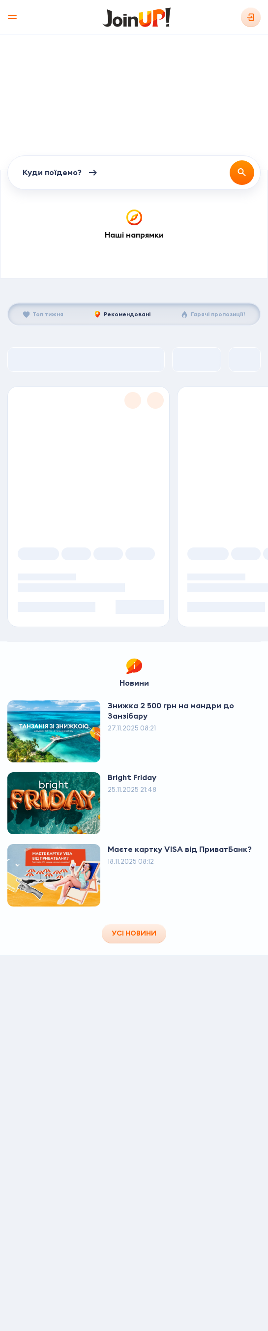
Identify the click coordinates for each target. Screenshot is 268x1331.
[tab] (43, 314)
